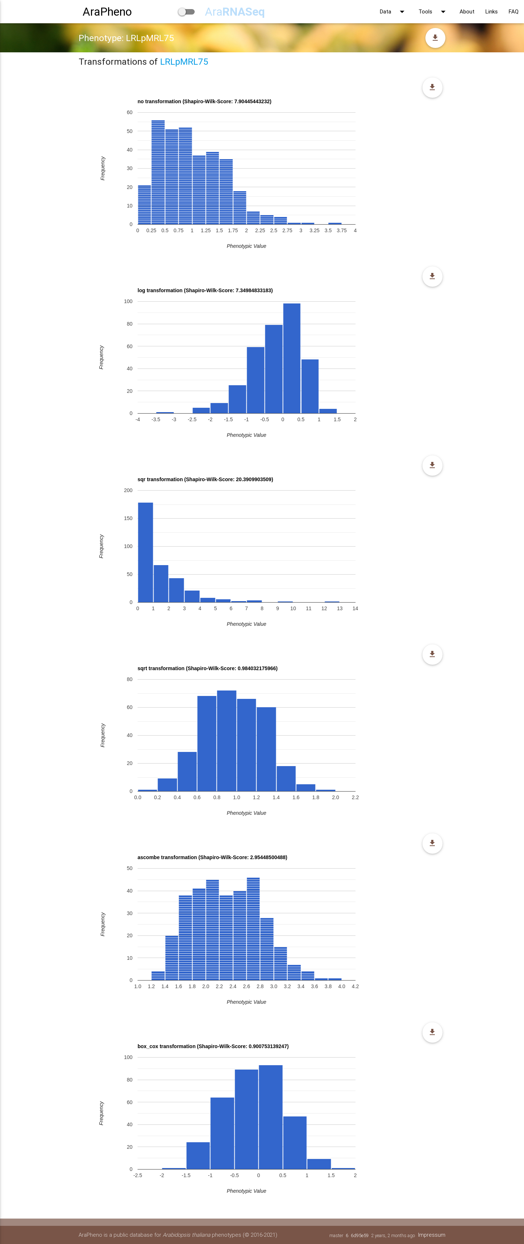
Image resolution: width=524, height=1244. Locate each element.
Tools (433, 11)
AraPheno (107, 11)
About (467, 11)
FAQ (514, 11)
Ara (235, 11)
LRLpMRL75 (184, 61)
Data (394, 11)
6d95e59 (359, 1235)
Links (491, 11)
